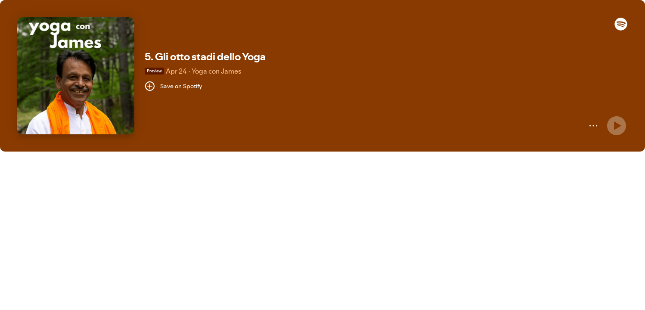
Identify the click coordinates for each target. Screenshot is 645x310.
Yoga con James (216, 71)
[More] (593, 126)
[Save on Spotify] (173, 86)
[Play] (616, 125)
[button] (621, 28)
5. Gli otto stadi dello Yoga (205, 56)
